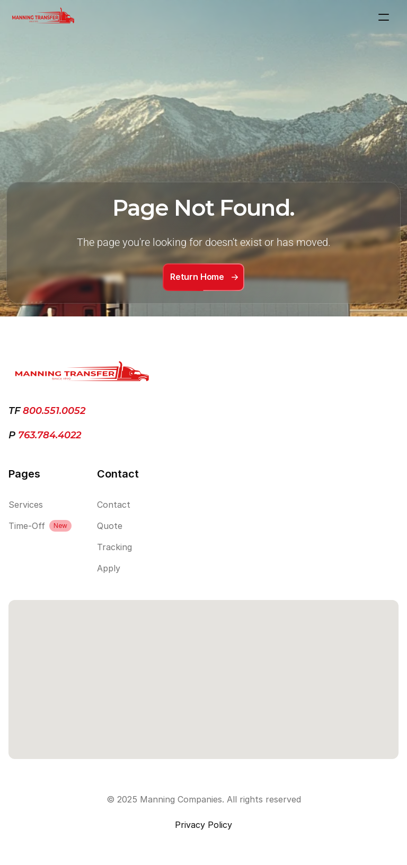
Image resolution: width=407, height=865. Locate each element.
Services (25, 504)
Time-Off (26, 525)
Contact (113, 504)
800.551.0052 (54, 411)
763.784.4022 (48, 435)
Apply (108, 568)
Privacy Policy (203, 824)
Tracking (114, 547)
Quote (109, 525)
